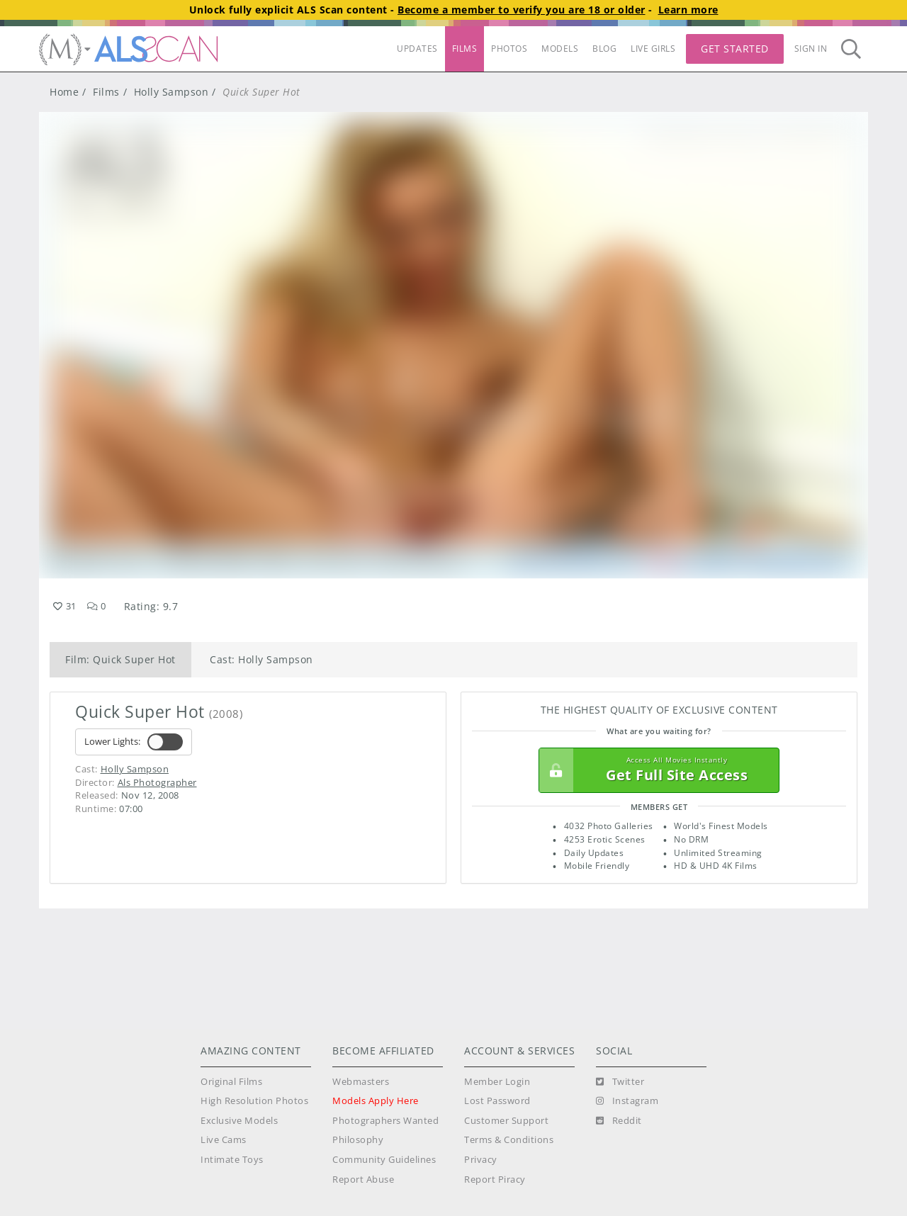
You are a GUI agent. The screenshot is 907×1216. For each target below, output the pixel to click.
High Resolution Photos (254, 1101)
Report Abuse (363, 1179)
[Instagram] (627, 1101)
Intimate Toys (232, 1160)
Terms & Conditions (508, 1140)
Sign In (811, 49)
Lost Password (497, 1101)
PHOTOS (509, 49)
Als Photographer (157, 782)
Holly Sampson (171, 91)
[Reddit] (619, 1121)
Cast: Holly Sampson (261, 659)
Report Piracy (495, 1179)
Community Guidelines (384, 1160)
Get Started (735, 48)
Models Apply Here (375, 1101)
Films (106, 91)
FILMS (465, 49)
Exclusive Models (239, 1121)
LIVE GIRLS (653, 49)
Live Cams (224, 1140)
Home (64, 91)
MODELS (559, 49)
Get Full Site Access (655, 770)
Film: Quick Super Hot (120, 659)
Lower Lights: (133, 741)
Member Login (497, 1082)
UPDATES (417, 49)
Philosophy (357, 1140)
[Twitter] (620, 1082)
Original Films (231, 1082)
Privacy (480, 1160)
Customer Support (506, 1121)
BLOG (604, 49)
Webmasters (360, 1082)
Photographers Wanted (385, 1121)
